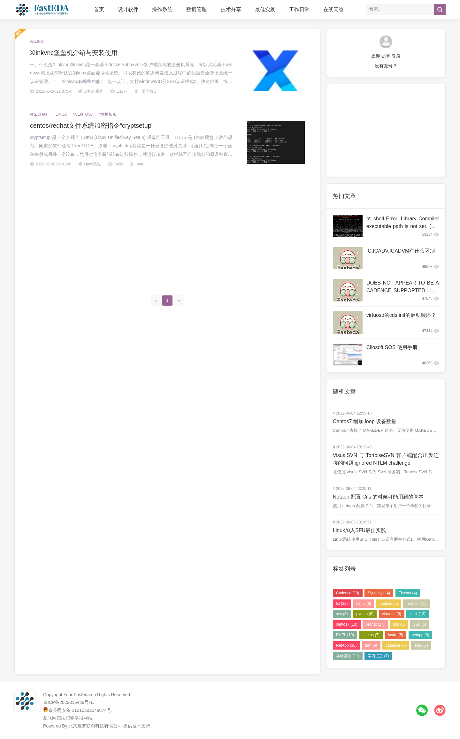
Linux (363, 603)
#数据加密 (107, 114)
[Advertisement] (167, 227)
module (388, 603)
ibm (371, 645)
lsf (342, 603)
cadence (396, 645)
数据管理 (196, 9)
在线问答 (333, 9)
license (416, 603)
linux (417, 614)
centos (371, 635)
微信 (422, 710)
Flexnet (408, 593)
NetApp (346, 645)
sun (140, 164)
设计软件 (128, 9)
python (364, 614)
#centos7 (83, 114)
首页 (99, 9)
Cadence (347, 593)
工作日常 (299, 9)
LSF (419, 624)
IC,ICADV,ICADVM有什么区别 (400, 251)
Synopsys (379, 593)
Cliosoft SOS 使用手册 (392, 347)
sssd (421, 645)
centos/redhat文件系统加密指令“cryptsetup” (92, 125)
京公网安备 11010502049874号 (79, 710)
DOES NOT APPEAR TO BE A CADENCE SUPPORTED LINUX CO (402, 290)
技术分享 (231, 9)
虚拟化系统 (93, 91)
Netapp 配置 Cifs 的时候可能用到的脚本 (378, 496)
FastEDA (43, 9)
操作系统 (162, 9)
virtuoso (391, 614)
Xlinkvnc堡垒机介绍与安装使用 (74, 52)
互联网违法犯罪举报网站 (67, 717)
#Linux (60, 114)
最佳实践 (265, 9)
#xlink (36, 41)
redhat (375, 624)
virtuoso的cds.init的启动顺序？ (401, 315)
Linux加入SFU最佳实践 (359, 530)
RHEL (345, 635)
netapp (420, 635)
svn (342, 614)
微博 (440, 710)
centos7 (346, 624)
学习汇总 (378, 656)
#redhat (39, 114)
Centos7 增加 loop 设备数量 (364, 421)
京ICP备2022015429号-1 (68, 702)
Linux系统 (92, 164)
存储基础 (347, 656)
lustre (395, 635)
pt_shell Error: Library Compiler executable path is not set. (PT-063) (402, 226)
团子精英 (149, 91)
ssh (399, 624)
